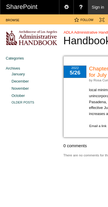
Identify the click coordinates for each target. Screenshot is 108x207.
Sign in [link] (98, 7)
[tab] (12, 19)
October (18, 95)
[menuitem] (66, 7)
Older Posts (23, 102)
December (20, 81)
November (20, 88)
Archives (13, 68)
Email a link (98, 126)
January (18, 74)
